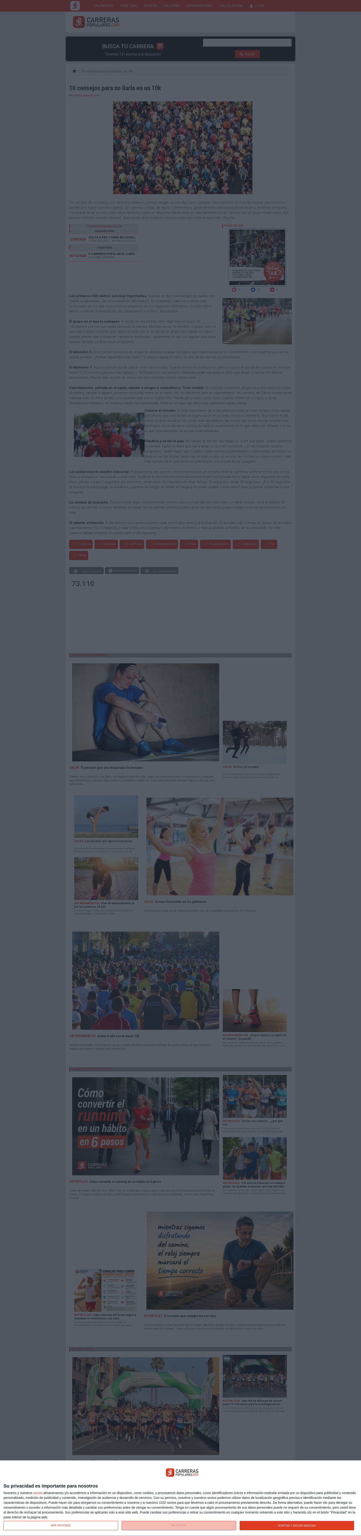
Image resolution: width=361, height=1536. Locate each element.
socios (37, 1492)
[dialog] (180, 1498)
